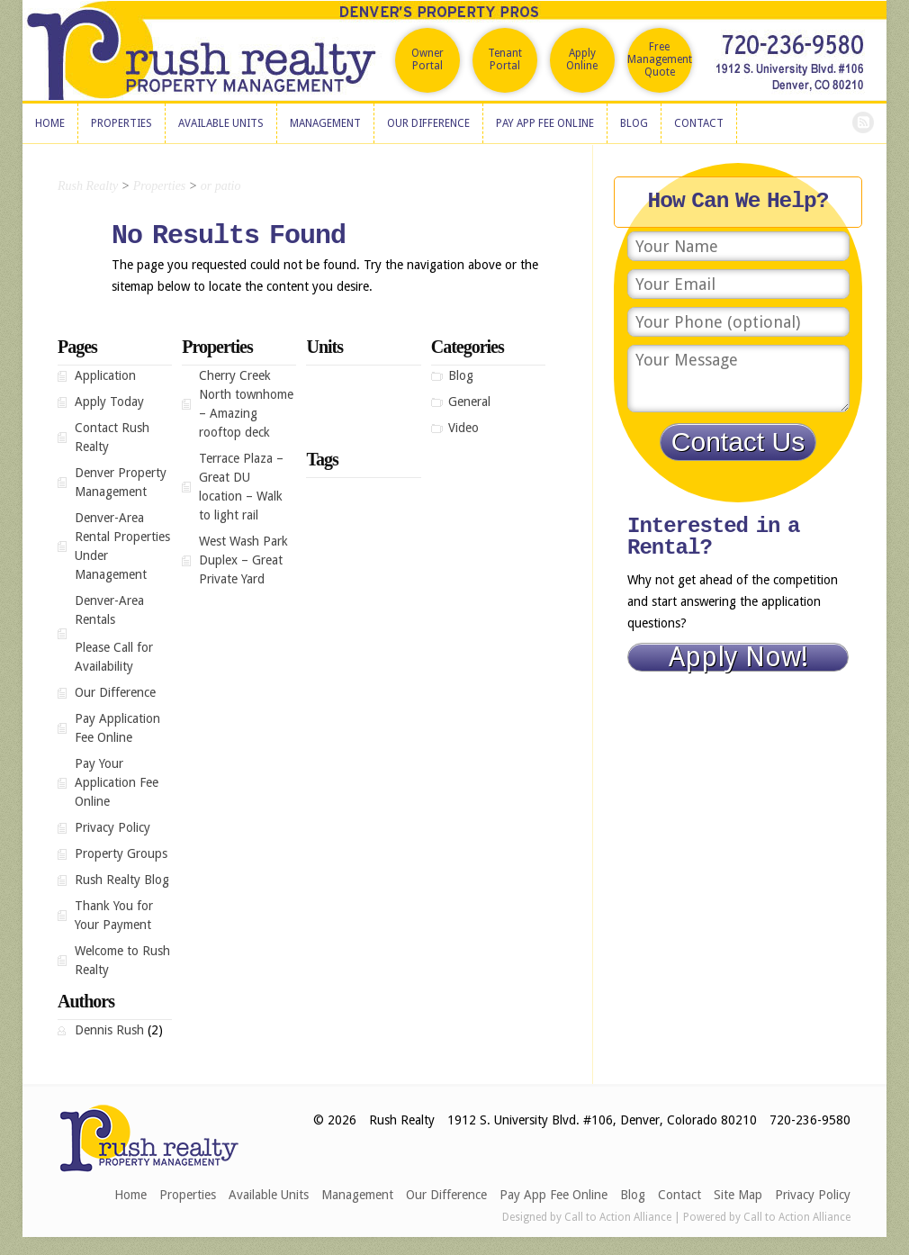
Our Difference (115, 692)
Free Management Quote (659, 59)
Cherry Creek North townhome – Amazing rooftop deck (246, 403)
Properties (187, 1194)
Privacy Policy (112, 827)
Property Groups (121, 853)
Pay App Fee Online (554, 1194)
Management (357, 1194)
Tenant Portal (505, 59)
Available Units (269, 1194)
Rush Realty (88, 186)
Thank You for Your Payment (114, 915)
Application (105, 375)
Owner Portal (427, 59)
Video (463, 427)
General (469, 401)
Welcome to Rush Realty (122, 960)
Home (130, 1194)
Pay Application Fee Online (117, 728)
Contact (679, 1194)
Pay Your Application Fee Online (116, 782)
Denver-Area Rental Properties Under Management (122, 546)
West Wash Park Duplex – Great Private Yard (243, 560)
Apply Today (109, 401)
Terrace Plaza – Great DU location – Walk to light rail (241, 486)
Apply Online (582, 59)
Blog (460, 375)
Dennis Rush (109, 1030)
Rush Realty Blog (122, 879)
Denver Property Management (120, 482)
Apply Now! (738, 657)
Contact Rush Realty (112, 437)
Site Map (738, 1194)
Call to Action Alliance (617, 1217)
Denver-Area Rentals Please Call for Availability (123, 633)
